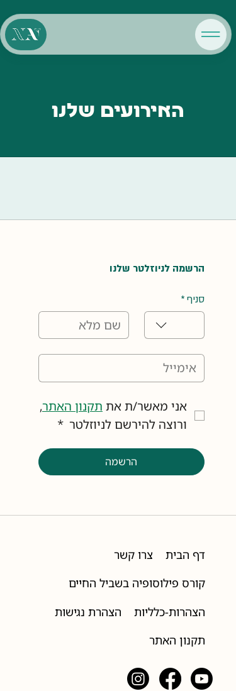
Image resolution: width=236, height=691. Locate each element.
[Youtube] (202, 679)
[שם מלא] (87, 325)
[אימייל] (125, 368)
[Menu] (211, 34)
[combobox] (174, 325)
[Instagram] (138, 679)
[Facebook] (170, 679)
